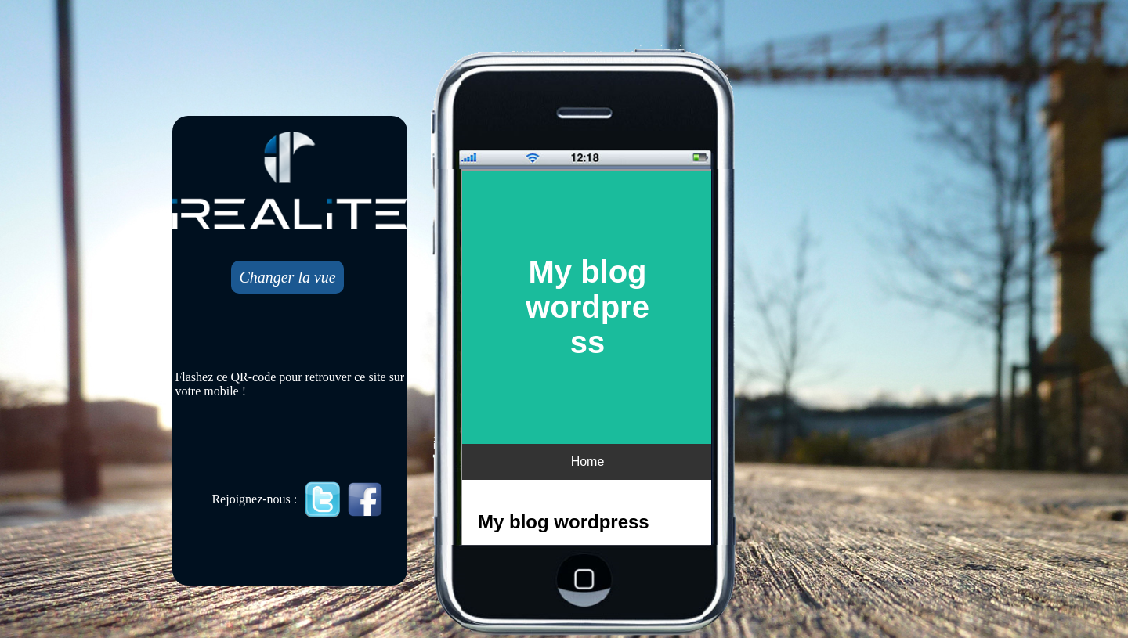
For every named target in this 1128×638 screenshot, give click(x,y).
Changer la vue (287, 277)
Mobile (587, 358)
